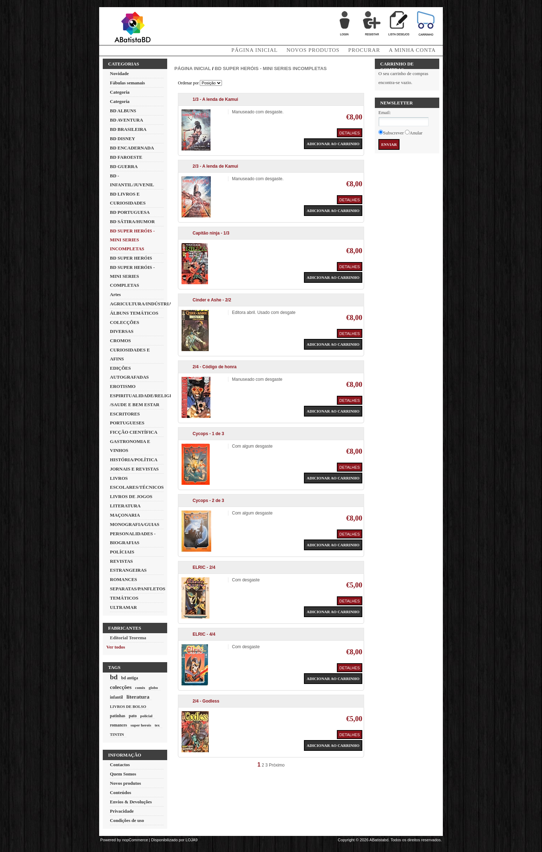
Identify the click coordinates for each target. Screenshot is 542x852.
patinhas (117, 716)
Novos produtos (312, 50)
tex (157, 725)
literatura (137, 697)
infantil (116, 697)
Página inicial (192, 68)
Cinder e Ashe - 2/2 (212, 299)
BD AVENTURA (126, 120)
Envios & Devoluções (131, 801)
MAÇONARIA (125, 515)
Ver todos (115, 647)
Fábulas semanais (127, 82)
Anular (416, 133)
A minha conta (412, 50)
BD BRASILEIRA (128, 129)
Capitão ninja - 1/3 (211, 233)
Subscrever (393, 133)
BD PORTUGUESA (130, 212)
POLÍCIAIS (122, 552)
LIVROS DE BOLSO (128, 706)
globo (153, 687)
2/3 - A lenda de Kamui (215, 166)
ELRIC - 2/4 (204, 567)
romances (118, 725)
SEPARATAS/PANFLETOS (137, 588)
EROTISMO (123, 386)
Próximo (277, 765)
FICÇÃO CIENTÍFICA (134, 432)
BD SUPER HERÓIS (131, 258)
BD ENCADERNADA (132, 148)
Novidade (119, 73)
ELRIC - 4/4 (204, 634)
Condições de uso (127, 820)
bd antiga (129, 678)
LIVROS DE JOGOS (131, 496)
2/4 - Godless (206, 701)
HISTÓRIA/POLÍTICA (134, 459)
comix (140, 687)
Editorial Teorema (128, 637)
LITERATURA (125, 505)
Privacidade (122, 811)
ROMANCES (123, 579)
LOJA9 (191, 840)
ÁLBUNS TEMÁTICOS (134, 313)
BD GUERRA (124, 166)
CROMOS (120, 340)
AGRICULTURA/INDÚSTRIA (141, 303)
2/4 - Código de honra (215, 366)
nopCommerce (135, 840)
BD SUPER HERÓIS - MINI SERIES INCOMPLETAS (132, 239)
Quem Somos (123, 774)
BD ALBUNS (123, 110)
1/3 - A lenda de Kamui (215, 99)
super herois (141, 725)
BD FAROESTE (126, 157)
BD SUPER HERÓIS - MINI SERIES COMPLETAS (132, 276)
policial (146, 716)
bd (114, 677)
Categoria (120, 92)
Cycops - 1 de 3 (208, 433)
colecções (121, 687)
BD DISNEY (122, 138)
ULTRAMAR (123, 607)
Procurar (364, 50)
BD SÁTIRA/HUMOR (132, 221)
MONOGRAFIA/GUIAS (134, 524)
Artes (115, 294)
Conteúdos (120, 792)
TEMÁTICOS (124, 598)
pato (133, 716)
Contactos (120, 764)
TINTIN (117, 734)
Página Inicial (254, 50)
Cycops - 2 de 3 (208, 500)
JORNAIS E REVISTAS (134, 469)
